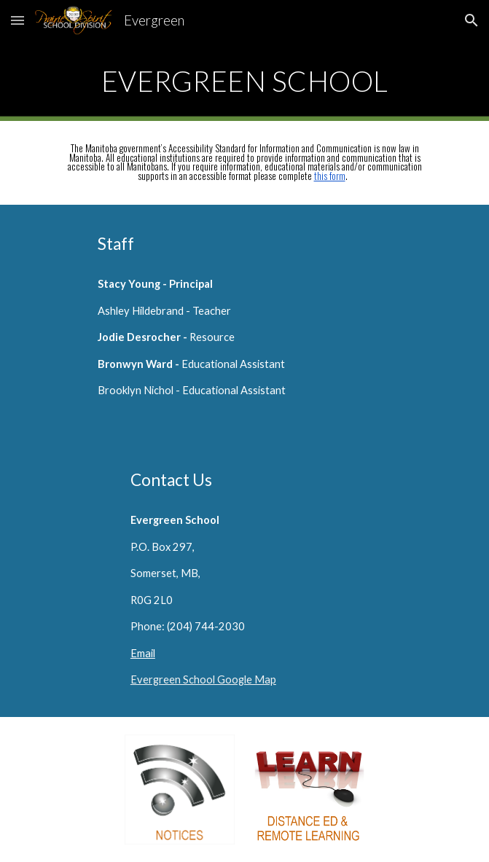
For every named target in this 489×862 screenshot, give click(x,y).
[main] (244, 80)
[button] (17, 20)
